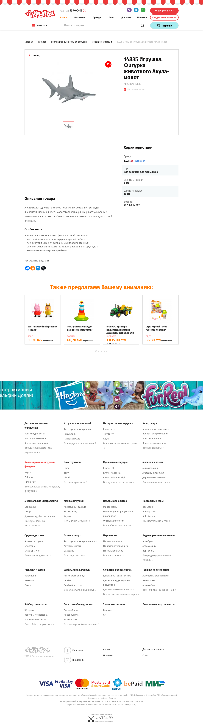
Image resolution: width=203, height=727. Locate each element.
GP (104, 614)
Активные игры (72, 546)
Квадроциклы (71, 614)
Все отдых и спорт (75, 555)
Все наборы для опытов (118, 525)
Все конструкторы (75, 482)
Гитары (28, 511)
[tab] (68, 126)
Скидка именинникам (164, 17)
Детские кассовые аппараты (118, 589)
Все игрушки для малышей (81, 443)
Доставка (126, 17)
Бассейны (69, 550)
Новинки (142, 17)
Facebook (73, 650)
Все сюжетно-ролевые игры (121, 594)
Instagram (74, 660)
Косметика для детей (36, 443)
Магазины (79, 17)
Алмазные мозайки (153, 472)
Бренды (97, 17)
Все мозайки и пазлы (156, 482)
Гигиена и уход (72, 438)
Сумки (28, 585)
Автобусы (147, 541)
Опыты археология (113, 520)
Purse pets (108, 429)
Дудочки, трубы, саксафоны (40, 516)
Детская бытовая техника (117, 575)
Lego (66, 468)
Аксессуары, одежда (75, 506)
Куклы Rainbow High (114, 477)
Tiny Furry (108, 434)
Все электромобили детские (81, 624)
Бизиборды (70, 434)
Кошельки (30, 575)
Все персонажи (113, 555)
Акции (63, 17)
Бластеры (30, 546)
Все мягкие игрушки (77, 520)
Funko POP (30, 482)
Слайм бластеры (73, 585)
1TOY (66, 472)
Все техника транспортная (159, 589)
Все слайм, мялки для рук (80, 589)
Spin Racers (148, 516)
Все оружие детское (37, 555)
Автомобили (149, 546)
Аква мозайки (150, 468)
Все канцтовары (153, 447)
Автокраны (148, 580)
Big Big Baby (70, 511)
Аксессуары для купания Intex (80, 541)
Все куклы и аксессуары (118, 482)
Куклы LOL (108, 468)
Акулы (106, 438)
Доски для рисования (154, 443)
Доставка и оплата (153, 649)
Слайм (67, 580)
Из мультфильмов (113, 550)
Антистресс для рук (74, 575)
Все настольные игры (156, 520)
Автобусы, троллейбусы (155, 575)
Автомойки (148, 585)
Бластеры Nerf (32, 550)
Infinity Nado (149, 511)
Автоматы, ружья (34, 541)
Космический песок (35, 619)
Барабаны (30, 506)
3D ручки (29, 610)
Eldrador (29, 477)
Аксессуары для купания (77, 429)
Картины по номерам (36, 614)
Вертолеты (148, 550)
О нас (145, 655)
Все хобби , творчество (39, 624)
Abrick (67, 477)
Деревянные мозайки (154, 477)
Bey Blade (147, 506)
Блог (111, 17)
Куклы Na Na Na (111, 472)
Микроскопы (110, 506)
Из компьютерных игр (115, 546)
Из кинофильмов (112, 541)
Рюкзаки (29, 580)
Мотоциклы (70, 619)
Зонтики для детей (35, 433)
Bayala (28, 472)
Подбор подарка (164, 10)
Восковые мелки (151, 438)
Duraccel (107, 610)
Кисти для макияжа (35, 438)
